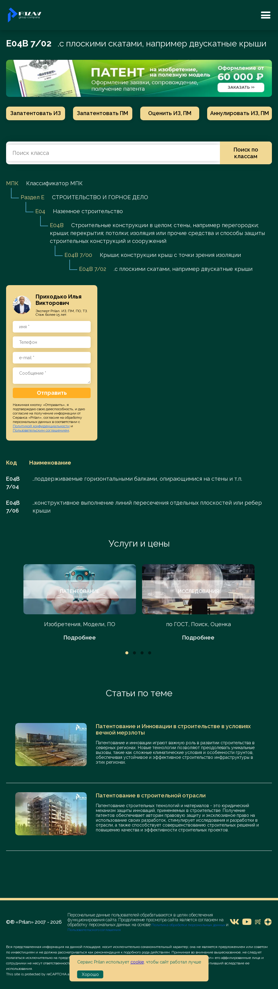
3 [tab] (142, 652)
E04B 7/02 (92, 269)
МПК (12, 183)
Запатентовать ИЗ (35, 113)
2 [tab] (134, 652)
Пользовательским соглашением (41, 430)
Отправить (52, 393)
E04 (40, 211)
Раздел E (32, 197)
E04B (57, 225)
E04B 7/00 (78, 255)
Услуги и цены (139, 543)
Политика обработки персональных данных (188, 925)
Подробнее (80, 637)
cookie (137, 962)
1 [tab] (126, 652)
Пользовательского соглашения (94, 930)
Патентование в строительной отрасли (151, 795)
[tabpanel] (79, 603)
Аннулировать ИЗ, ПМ (239, 113)
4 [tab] (149, 652)
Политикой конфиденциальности (41, 426)
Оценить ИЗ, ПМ (169, 113)
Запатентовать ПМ (102, 113)
